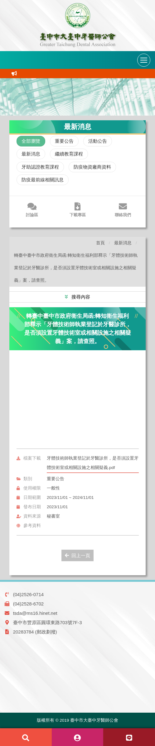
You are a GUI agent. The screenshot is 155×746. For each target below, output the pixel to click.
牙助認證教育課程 (40, 167)
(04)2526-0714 (28, 594)
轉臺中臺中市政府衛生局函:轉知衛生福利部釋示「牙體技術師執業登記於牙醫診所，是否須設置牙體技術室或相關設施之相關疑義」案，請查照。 (76, 268)
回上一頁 (77, 555)
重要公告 (64, 141)
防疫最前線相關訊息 (43, 179)
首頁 (100, 243)
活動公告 (97, 141)
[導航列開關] (143, 60)
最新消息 (31, 153)
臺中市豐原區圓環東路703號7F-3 (47, 622)
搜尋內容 (80, 296)
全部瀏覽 (31, 141)
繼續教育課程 (69, 153)
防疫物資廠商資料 (92, 167)
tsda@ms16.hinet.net (35, 613)
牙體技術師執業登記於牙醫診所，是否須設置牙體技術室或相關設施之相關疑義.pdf (92, 463)
